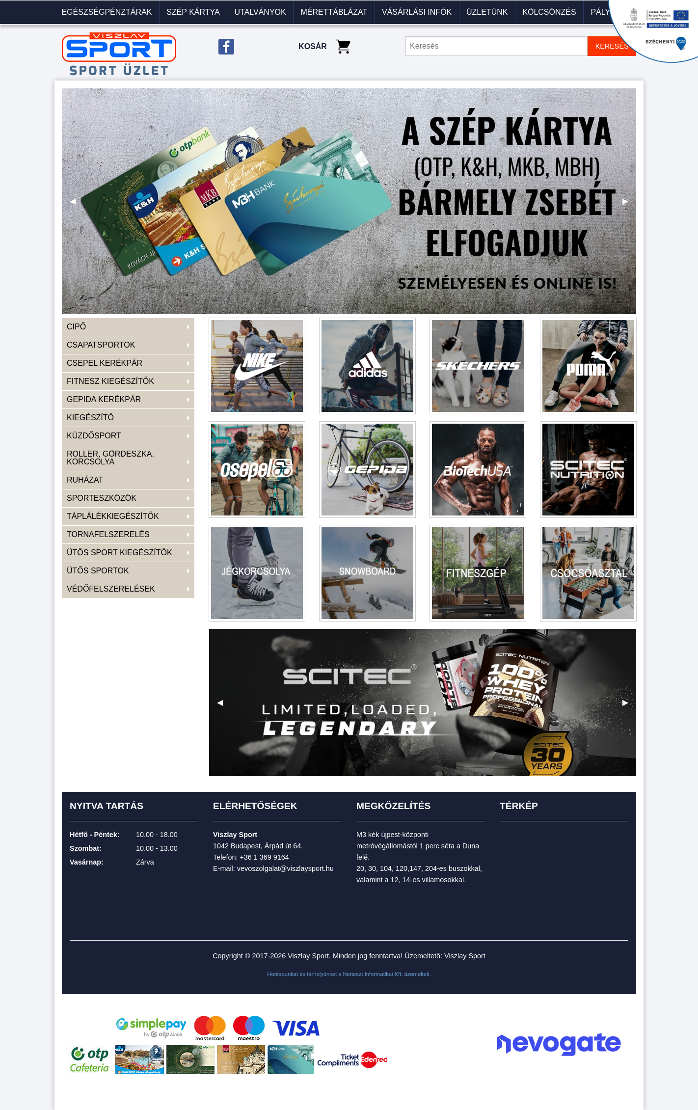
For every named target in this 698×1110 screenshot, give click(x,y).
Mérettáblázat (333, 12)
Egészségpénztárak (106, 12)
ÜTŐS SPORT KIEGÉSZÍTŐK (119, 552)
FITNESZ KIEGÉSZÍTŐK (110, 381)
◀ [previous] (76, 205)
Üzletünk (487, 12)
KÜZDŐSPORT (94, 436)
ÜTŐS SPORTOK (98, 571)
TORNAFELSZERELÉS (108, 534)
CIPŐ (76, 327)
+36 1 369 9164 (264, 857)
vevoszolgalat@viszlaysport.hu (285, 868)
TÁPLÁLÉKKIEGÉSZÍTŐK (113, 516)
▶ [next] (629, 205)
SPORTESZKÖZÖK (101, 498)
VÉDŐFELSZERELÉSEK (111, 589)
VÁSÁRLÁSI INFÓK (417, 12)
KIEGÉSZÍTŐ (90, 417)
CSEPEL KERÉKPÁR (104, 363)
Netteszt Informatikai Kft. (373, 974)
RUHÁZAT (85, 480)
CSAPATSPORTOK (101, 345)
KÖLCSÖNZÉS (549, 12)
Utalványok (260, 12)
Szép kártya (192, 12)
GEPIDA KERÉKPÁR (104, 399)
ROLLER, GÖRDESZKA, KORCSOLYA (110, 458)
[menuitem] (107, 12)
